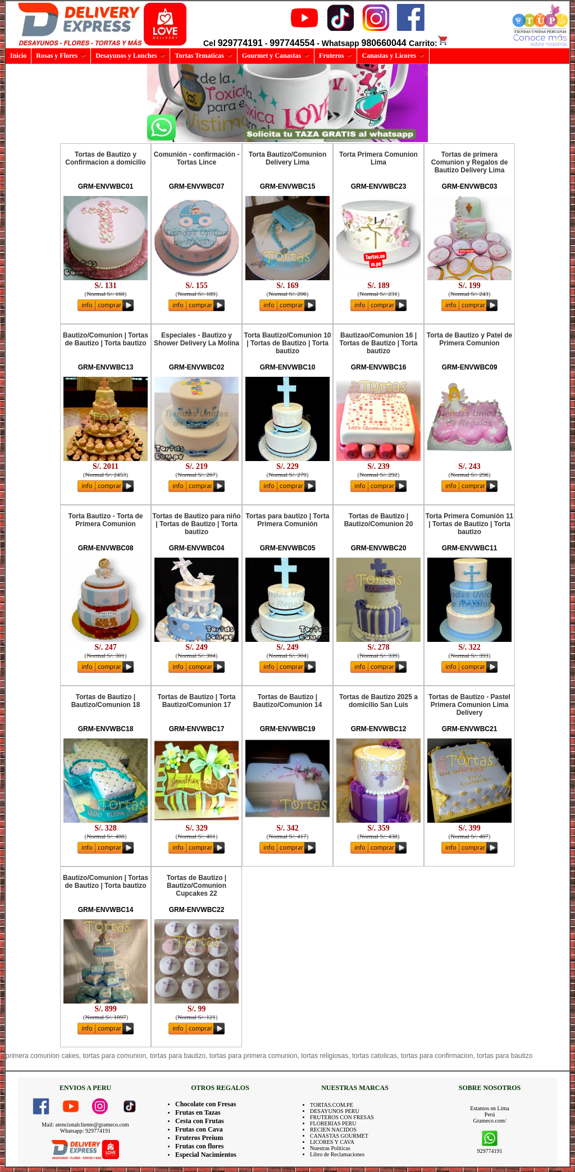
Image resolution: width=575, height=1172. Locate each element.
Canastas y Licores (393, 56)
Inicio (18, 56)
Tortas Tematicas (203, 56)
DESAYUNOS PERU (334, 1111)
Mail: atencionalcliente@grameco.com (85, 1124)
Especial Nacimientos (205, 1155)
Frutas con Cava (199, 1129)
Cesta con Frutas (199, 1121)
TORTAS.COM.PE (331, 1105)
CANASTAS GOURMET (339, 1136)
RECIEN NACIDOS (333, 1130)
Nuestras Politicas (330, 1148)
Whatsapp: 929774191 (85, 1131)
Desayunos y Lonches (130, 56)
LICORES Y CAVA (332, 1142)
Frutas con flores (199, 1146)
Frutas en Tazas (198, 1112)
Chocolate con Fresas (205, 1104)
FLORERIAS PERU (333, 1123)
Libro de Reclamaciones (337, 1154)
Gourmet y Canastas (275, 56)
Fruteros (335, 56)
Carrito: (429, 43)
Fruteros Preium (199, 1138)
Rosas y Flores (61, 56)
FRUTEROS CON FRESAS (342, 1117)
